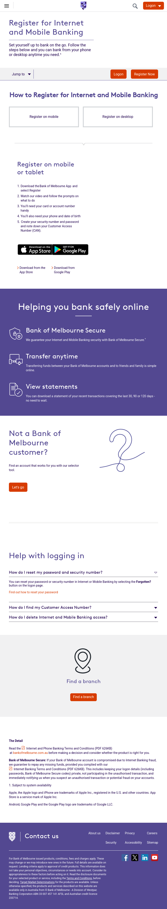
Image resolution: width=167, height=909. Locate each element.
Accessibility (133, 842)
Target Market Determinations (37, 882)
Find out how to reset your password (33, 592)
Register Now (144, 74)
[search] (136, 6)
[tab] (83, 572)
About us (95, 833)
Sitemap (152, 842)
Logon (119, 74)
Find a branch (83, 697)
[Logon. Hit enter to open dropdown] (153, 6)
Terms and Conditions (79, 878)
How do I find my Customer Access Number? (50, 607)
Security (110, 842)
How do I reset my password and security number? (55, 572)
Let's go (18, 487)
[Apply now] (21, 74)
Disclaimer (112, 833)
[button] (44, 116)
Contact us (42, 836)
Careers (152, 833)
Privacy (130, 833)
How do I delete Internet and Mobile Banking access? (58, 617)
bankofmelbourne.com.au (30, 753)
